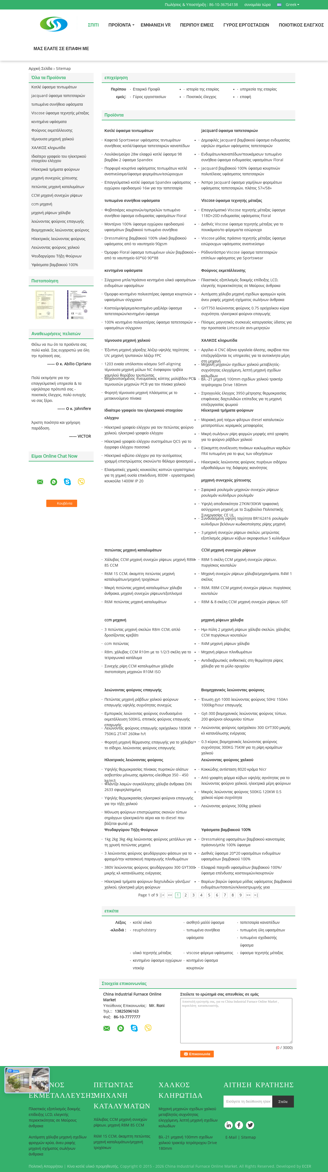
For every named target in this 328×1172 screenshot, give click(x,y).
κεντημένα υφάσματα (49, 122)
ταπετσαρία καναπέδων (260, 922)
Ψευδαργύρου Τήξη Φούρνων (56, 256)
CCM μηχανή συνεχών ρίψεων (56, 195)
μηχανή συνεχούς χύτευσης (54, 178)
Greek (292, 4)
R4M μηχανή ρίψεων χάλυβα (225, 643)
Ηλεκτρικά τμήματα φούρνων (55, 169)
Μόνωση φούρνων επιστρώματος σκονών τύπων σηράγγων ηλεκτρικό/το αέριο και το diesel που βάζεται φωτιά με (145, 818)
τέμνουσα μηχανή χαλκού (52, 139)
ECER (306, 1166)
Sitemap (248, 1137)
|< (162, 895)
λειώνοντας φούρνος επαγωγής (57, 221)
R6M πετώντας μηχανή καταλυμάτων (135, 602)
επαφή (245, 97)
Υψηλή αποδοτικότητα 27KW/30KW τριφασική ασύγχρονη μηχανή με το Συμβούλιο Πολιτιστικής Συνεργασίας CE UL (242, 510)
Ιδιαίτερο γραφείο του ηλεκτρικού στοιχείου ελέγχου (58, 158)
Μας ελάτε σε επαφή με (61, 48)
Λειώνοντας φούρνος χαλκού (55, 247)
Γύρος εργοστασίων (246, 25)
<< (170, 895)
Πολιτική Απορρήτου (46, 1166)
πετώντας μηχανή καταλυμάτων (57, 187)
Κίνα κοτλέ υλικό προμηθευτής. (93, 1166)
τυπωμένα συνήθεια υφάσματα (57, 104)
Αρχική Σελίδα (40, 68)
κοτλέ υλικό (142, 922)
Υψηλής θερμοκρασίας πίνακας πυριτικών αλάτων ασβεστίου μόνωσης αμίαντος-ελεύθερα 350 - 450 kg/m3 (146, 775)
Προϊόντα (120, 25)
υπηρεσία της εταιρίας (258, 89)
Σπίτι (93, 25)
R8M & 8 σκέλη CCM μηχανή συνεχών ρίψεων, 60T (244, 602)
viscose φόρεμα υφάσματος (209, 953)
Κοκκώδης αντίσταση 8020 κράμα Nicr (234, 769)
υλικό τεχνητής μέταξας (152, 953)
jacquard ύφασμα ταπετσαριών (58, 95)
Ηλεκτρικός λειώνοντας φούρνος (58, 239)
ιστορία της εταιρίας (202, 89)
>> (248, 895)
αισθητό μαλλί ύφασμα (205, 922)
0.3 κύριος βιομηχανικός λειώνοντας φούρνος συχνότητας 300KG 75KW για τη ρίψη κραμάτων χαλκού (242, 747)
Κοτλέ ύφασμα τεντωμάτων (54, 87)
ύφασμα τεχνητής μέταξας (261, 953)
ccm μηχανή (41, 204)
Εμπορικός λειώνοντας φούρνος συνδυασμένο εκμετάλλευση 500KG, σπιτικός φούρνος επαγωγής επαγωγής (147, 719)
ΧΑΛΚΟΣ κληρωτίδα (48, 148)
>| (256, 895)
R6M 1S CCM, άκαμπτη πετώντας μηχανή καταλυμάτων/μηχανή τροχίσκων (122, 1142)
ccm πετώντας (116, 643)
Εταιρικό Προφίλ (146, 89)
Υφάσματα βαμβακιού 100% (54, 265)
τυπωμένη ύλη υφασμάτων (262, 930)
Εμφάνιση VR (155, 25)
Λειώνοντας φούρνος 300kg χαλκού (231, 806)
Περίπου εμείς (197, 25)
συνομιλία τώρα (257, 4)
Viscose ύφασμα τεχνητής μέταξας (60, 113)
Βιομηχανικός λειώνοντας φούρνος (60, 230)
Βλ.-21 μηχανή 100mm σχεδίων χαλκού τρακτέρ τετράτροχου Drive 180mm (188, 1143)
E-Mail (231, 1137)
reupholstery (144, 930)
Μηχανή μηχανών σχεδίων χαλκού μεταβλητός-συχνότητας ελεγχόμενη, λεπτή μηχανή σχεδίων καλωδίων (241, 370)
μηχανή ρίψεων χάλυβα (50, 213)
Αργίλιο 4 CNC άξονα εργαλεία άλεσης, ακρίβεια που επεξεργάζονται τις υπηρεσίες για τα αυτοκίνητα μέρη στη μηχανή (245, 356)
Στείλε (283, 1102)
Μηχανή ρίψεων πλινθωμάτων (226, 652)
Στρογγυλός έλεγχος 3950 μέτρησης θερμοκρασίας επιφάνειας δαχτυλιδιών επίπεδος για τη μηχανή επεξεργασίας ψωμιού (244, 399)
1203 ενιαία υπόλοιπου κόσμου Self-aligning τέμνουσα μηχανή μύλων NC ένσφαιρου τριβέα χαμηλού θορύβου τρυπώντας (143, 370)
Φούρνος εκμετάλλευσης (52, 130)
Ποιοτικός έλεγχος (301, 25)
